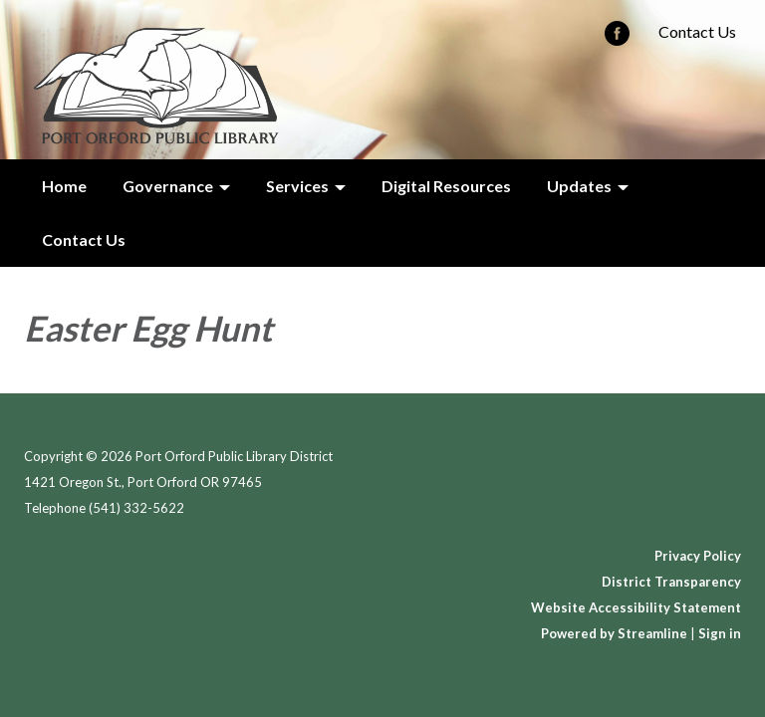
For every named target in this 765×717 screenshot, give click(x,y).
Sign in (719, 633)
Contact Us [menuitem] (84, 239)
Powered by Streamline (614, 633)
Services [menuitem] (297, 185)
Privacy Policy (697, 556)
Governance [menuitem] (168, 185)
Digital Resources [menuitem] (446, 185)
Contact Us (697, 31)
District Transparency (671, 582)
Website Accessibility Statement (636, 607)
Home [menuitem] (64, 185)
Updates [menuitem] (579, 185)
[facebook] (617, 39)
